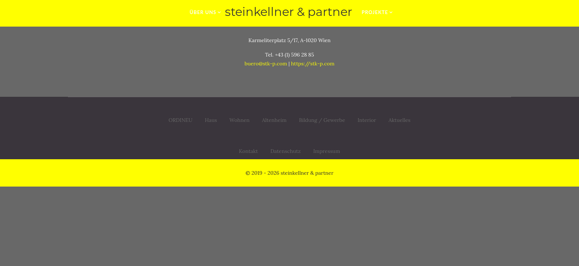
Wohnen (239, 120)
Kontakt (248, 152)
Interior (366, 120)
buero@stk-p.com (265, 63)
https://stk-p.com (313, 63)
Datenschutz (285, 152)
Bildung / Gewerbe (322, 120)
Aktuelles (399, 120)
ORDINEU (180, 120)
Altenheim (274, 120)
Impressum (326, 152)
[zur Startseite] (289, 12)
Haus (211, 120)
